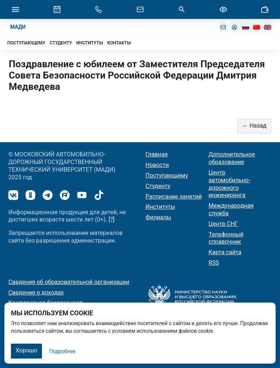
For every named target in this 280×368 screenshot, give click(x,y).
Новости (157, 164)
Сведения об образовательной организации (68, 282)
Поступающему (166, 175)
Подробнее (62, 351)
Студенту (157, 186)
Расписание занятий (173, 196)
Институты (160, 206)
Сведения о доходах (36, 292)
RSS (214, 262)
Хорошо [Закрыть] (26, 350)
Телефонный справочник (226, 238)
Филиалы (158, 217)
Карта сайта (225, 252)
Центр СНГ (223, 223)
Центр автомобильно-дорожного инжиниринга (229, 184)
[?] (111, 219)
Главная (156, 154)
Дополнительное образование (232, 158)
